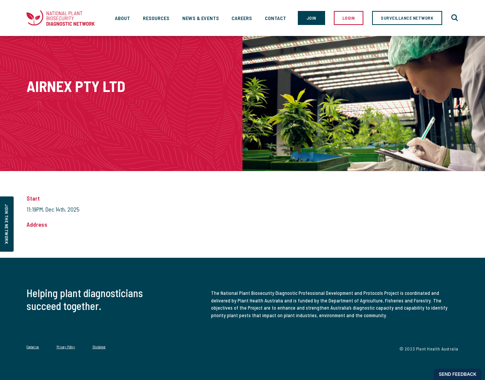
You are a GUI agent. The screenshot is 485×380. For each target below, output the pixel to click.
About (122, 18)
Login (349, 17)
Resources (156, 18)
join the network (6, 224)
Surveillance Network (407, 17)
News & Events (200, 18)
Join (311, 17)
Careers (242, 18)
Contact (275, 18)
